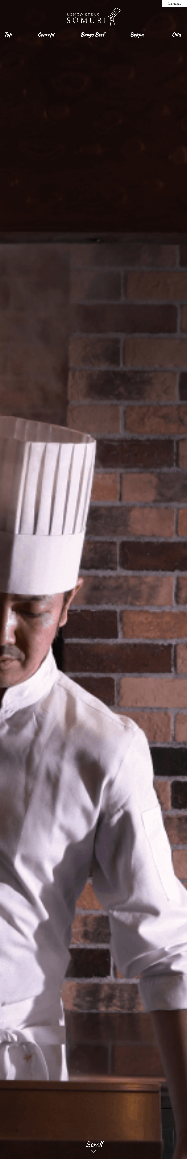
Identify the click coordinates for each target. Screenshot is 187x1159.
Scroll (93, 1144)
